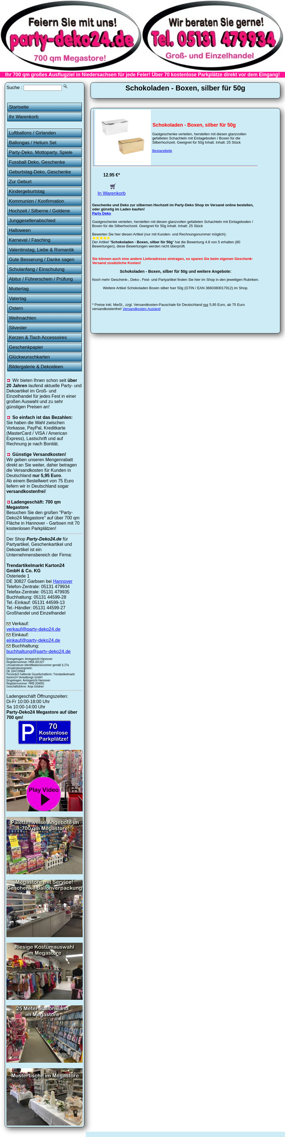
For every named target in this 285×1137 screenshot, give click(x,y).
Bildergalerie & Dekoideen (36, 366)
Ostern (16, 308)
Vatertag (17, 298)
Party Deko (101, 213)
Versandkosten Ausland (142, 309)
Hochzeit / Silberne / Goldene (39, 210)
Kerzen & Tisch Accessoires (38, 337)
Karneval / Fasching (29, 240)
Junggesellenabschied (32, 220)
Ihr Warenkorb (23, 116)
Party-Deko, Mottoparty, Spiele (41, 152)
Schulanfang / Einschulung (37, 269)
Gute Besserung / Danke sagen (41, 259)
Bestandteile (162, 151)
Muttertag (19, 288)
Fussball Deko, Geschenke (37, 162)
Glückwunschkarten (29, 357)
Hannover (63, 581)
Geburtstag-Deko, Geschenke (40, 172)
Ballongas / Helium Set (32, 142)
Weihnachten (22, 318)
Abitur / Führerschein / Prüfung (41, 279)
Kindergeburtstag (27, 191)
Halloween (20, 230)
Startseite (19, 107)
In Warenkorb (112, 190)
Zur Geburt (20, 181)
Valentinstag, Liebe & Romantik (41, 249)
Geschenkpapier (26, 347)
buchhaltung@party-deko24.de (38, 651)
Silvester (18, 327)
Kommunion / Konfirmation (36, 201)
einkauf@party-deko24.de (33, 640)
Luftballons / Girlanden (32, 133)
